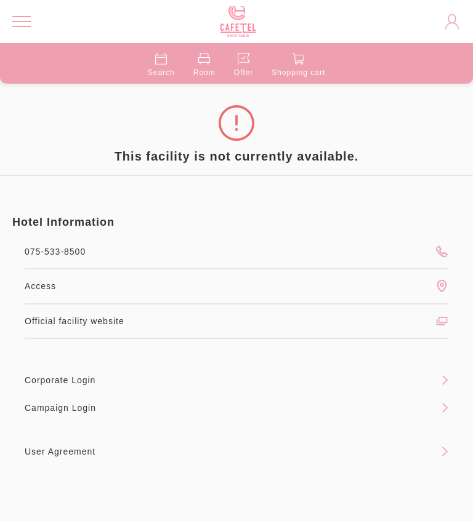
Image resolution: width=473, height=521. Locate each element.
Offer (243, 65)
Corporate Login (236, 380)
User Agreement (236, 451)
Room (204, 65)
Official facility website (236, 321)
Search (161, 65)
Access (236, 286)
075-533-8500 (236, 251)
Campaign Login (236, 408)
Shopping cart (298, 65)
